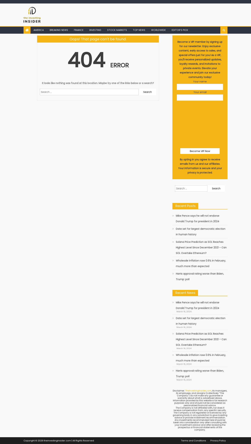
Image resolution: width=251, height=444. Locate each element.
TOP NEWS (139, 30)
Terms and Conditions (193, 440)
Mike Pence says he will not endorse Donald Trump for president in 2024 (197, 218)
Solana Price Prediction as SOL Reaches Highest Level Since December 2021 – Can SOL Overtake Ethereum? (201, 247)
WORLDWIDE (158, 30)
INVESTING (95, 30)
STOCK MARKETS (117, 30)
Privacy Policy (218, 440)
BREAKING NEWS (59, 30)
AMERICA (38, 30)
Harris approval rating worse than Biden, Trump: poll (200, 276)
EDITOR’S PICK (180, 30)
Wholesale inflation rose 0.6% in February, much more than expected (201, 263)
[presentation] (203, 111)
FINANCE (78, 30)
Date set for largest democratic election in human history (200, 231)
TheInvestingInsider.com (198, 390)
